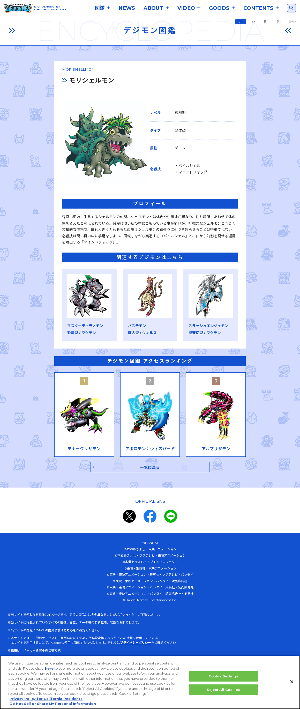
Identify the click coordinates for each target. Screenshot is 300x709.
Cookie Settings (223, 676)
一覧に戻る (150, 477)
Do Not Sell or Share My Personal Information (53, 704)
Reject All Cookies (223, 690)
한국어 (292, 21)
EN (254, 21)
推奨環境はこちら (60, 641)
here (49, 669)
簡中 (266, 21)
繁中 (279, 21)
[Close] (291, 682)
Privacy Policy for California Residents (46, 699)
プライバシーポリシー (135, 653)
